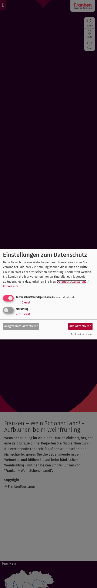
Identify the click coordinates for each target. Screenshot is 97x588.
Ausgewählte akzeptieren (21, 326)
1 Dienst (23, 303)
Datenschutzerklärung (71, 281)
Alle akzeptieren (80, 326)
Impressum (10, 286)
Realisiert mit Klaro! (81, 334)
